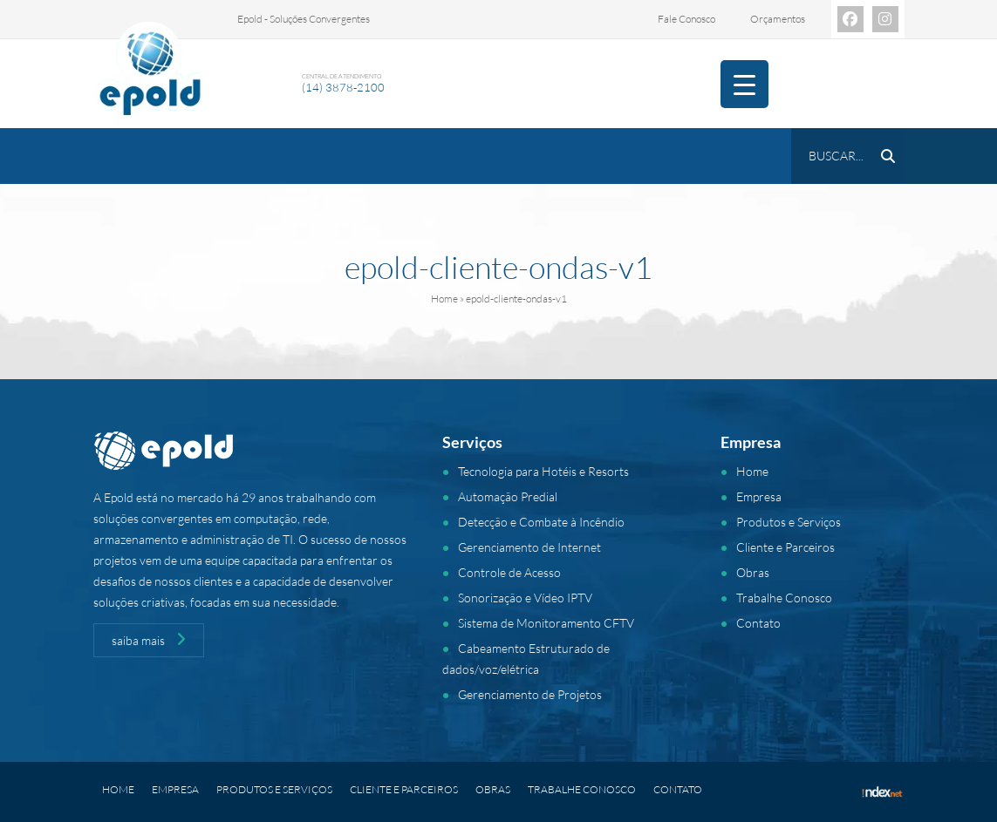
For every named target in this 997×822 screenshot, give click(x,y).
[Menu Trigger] (744, 84)
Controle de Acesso (509, 572)
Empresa (759, 496)
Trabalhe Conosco (784, 597)
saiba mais (149, 640)
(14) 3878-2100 (343, 87)
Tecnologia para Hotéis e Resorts (543, 471)
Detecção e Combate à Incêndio (541, 521)
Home (444, 298)
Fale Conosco (686, 18)
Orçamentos (777, 18)
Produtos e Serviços (788, 521)
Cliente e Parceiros (785, 547)
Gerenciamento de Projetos (530, 694)
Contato (758, 622)
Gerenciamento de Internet (529, 547)
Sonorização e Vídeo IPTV (525, 597)
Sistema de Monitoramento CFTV (546, 622)
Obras (752, 572)
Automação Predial (507, 496)
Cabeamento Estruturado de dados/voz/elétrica (526, 658)
